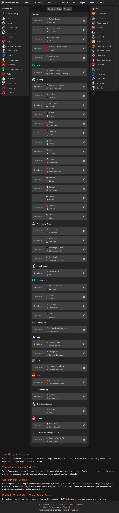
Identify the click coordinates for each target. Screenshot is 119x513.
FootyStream (73, 510)
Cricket (101, 3)
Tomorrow (67, 9)
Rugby (82, 3)
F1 (56, 3)
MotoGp (65, 3)
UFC (73, 3)
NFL (51, 504)
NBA (49, 3)
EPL (56, 504)
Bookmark (80, 504)
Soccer (26, 3)
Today (59, 9)
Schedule (51, 9)
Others (91, 3)
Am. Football (38, 3)
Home (17, 3)
